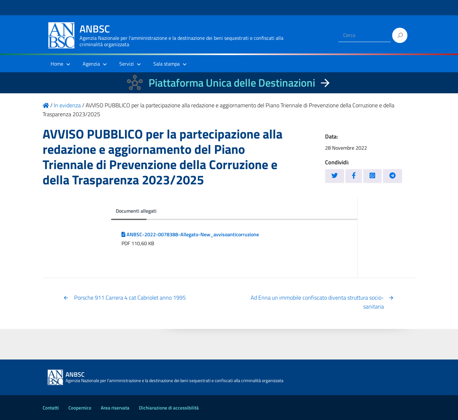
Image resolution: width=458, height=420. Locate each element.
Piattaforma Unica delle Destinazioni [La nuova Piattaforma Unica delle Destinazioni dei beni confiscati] (232, 83)
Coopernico (79, 407)
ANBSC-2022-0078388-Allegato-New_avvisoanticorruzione (190, 234)
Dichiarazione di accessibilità (169, 407)
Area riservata (115, 407)
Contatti (51, 407)
